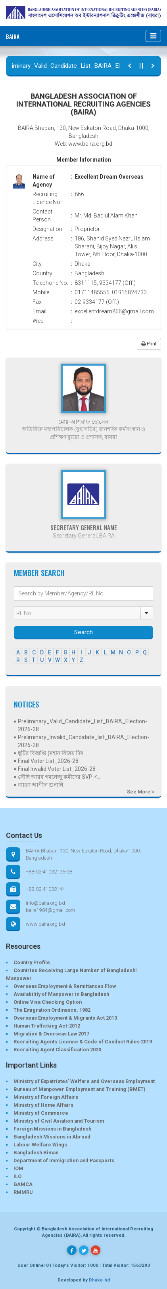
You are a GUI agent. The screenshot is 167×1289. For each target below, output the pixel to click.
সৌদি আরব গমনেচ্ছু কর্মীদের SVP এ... (60, 777)
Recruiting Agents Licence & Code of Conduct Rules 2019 (82, 1042)
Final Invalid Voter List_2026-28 (57, 769)
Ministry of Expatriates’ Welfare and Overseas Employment (84, 1081)
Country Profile (31, 962)
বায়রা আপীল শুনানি (40, 785)
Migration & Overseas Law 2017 (51, 1034)
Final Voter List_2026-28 (48, 761)
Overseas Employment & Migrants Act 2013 (65, 1018)
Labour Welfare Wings (40, 1145)
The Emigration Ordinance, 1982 (51, 1010)
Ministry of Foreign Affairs (45, 1097)
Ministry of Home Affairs (43, 1105)
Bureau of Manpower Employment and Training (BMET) (79, 1089)
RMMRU (23, 1192)
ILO (17, 1176)
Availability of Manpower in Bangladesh (61, 994)
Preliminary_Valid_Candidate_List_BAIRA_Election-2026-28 (82, 725)
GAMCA (23, 1184)
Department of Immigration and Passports (63, 1160)
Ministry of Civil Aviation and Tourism (58, 1121)
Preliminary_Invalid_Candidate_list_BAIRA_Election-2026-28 (83, 741)
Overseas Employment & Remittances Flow (64, 986)
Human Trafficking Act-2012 (46, 1026)
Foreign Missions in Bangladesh (52, 1129)
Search (83, 632)
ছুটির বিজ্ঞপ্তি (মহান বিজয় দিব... (52, 753)
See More (140, 792)
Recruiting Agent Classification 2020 (57, 1050)
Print (149, 344)
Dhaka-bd (99, 1280)
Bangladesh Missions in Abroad (51, 1137)
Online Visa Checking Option (47, 1002)
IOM (18, 1168)
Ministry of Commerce (40, 1113)
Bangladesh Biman (35, 1153)
